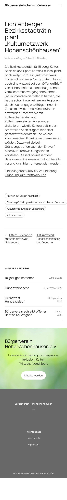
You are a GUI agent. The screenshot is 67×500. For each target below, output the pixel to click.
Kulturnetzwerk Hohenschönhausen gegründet (48, 238)
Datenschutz (33, 438)
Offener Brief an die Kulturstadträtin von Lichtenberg (18, 238)
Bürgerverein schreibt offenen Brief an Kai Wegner (26, 313)
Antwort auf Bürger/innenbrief (22, 195)
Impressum (33, 444)
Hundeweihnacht (17, 288)
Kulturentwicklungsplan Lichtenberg (25, 208)
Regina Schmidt (26, 58)
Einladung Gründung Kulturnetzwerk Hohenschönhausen (36, 202)
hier (26, 163)
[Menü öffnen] (60, 5)
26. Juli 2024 (58, 313)
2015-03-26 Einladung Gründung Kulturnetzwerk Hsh (31, 173)
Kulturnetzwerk (15, 215)
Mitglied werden (33, 375)
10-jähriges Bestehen (20, 278)
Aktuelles (41, 58)
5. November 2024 (53, 287)
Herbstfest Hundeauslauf (15, 299)
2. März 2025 (55, 277)
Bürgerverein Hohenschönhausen (28, 5)
